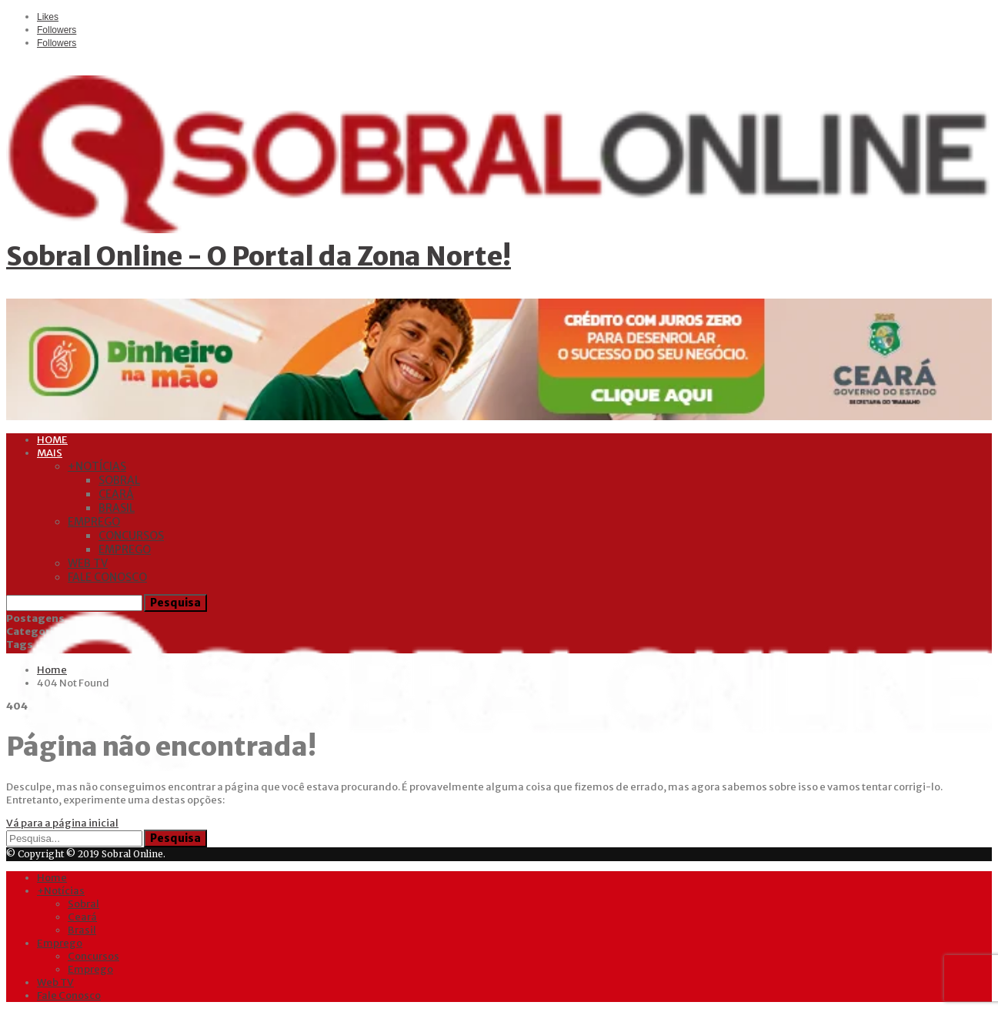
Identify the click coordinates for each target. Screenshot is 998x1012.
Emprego (94, 522)
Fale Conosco (107, 577)
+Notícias (97, 466)
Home (52, 439)
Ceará (116, 494)
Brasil (116, 508)
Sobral (119, 480)
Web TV (88, 563)
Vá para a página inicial (62, 823)
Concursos (131, 536)
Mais (49, 452)
